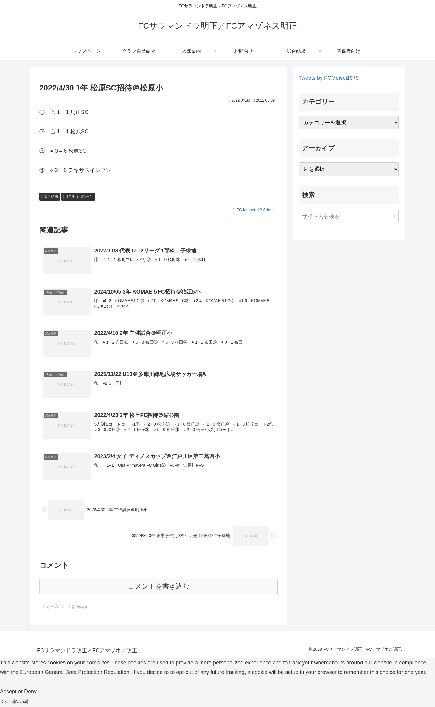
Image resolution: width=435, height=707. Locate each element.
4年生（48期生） (78, 196)
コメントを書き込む (158, 587)
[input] (349, 216)
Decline (7, 702)
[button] (394, 216)
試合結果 (49, 196)
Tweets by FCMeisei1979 (329, 78)
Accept (21, 702)
